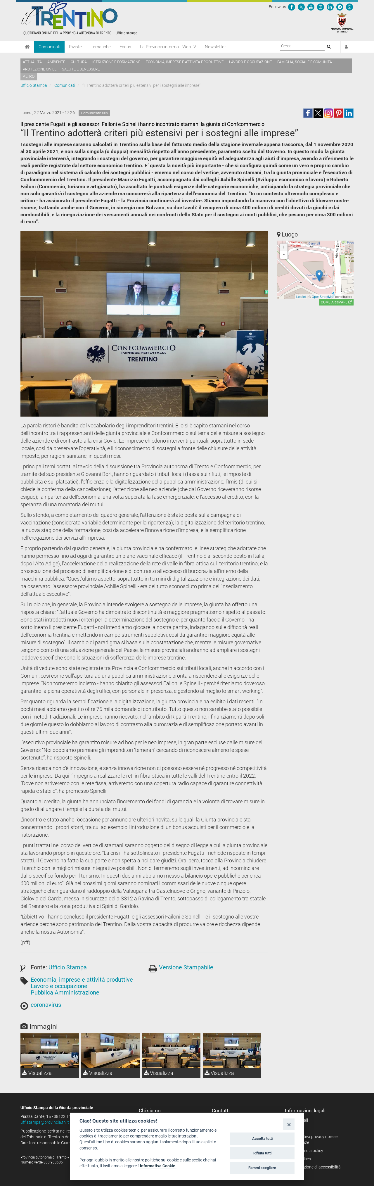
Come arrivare (336, 302)
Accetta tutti (262, 1138)
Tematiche (101, 46)
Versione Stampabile (186, 967)
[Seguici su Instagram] (320, 6)
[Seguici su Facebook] (292, 6)
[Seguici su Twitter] (301, 6)
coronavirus (46, 1004)
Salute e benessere (81, 69)
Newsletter (215, 46)
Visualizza (37, 1073)
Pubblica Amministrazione (65, 992)
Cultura (79, 62)
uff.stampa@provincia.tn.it (44, 1122)
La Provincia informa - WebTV (168, 46)
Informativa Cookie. (158, 1165)
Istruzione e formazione (116, 62)
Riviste (75, 46)
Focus (125, 46)
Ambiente (56, 62)
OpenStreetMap (323, 296)
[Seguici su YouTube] (311, 6)
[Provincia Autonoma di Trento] (342, 22)
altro (28, 76)
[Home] (27, 47)
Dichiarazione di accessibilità (315, 1167)
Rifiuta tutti (262, 1153)
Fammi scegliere (262, 1168)
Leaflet (301, 296)
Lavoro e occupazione (250, 62)
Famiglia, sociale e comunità (304, 62)
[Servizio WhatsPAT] (349, 6)
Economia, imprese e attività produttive (185, 62)
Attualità (32, 62)
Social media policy (306, 1150)
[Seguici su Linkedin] (330, 6)
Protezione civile (39, 69)
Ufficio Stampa (33, 85)
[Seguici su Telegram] (340, 6)
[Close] (289, 1124)
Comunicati (49, 46)
